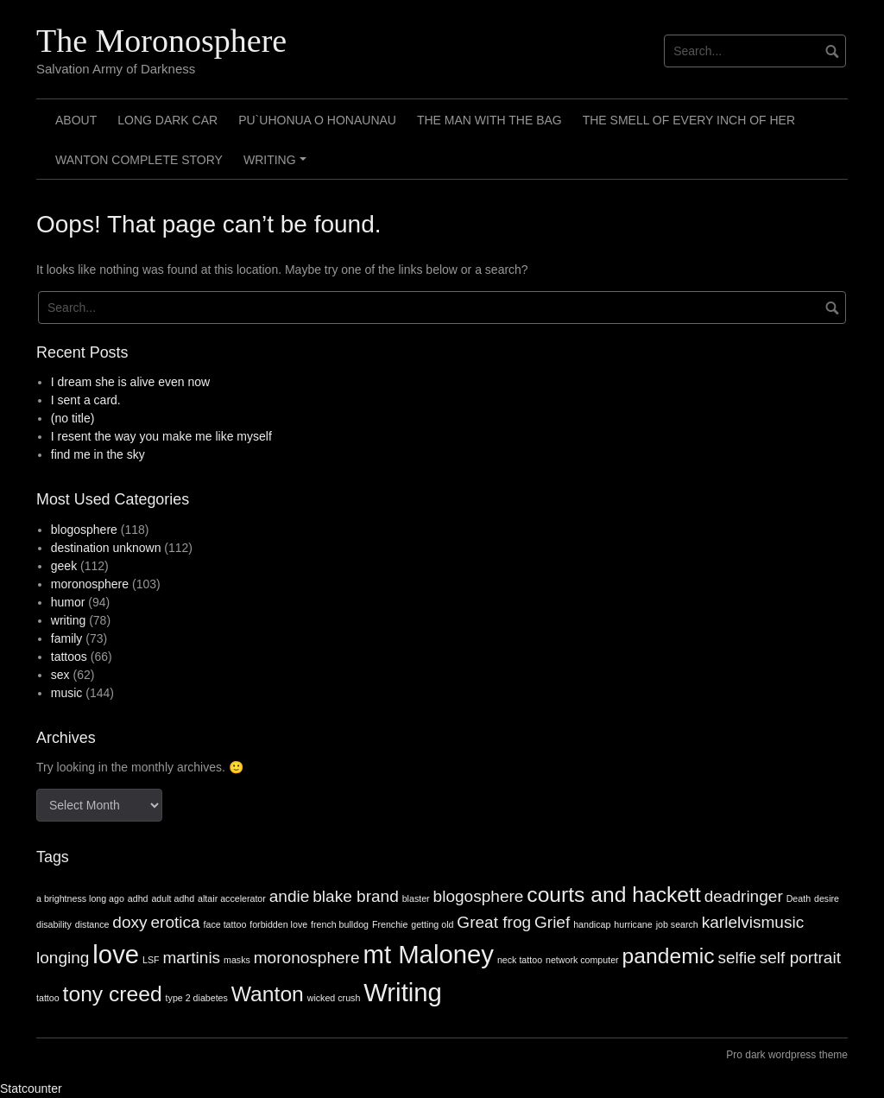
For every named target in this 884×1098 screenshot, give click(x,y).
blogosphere (84, 529)
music (67, 693)
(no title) (73, 418)
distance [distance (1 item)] (92, 924)
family (67, 638)
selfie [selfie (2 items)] (736, 958)
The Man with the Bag (489, 120)
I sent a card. (86, 400)
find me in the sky (98, 454)
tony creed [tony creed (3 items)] (112, 994)
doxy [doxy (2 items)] (129, 922)
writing (68, 620)
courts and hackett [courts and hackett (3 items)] (613, 894)
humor (68, 602)
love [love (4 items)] (115, 954)
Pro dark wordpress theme (787, 1055)
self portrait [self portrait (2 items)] (800, 958)
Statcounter (31, 1088)
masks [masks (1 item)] (237, 960)
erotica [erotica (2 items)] (174, 922)
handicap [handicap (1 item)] (591, 924)
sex (60, 675)
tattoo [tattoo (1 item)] (48, 998)
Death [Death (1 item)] (798, 898)
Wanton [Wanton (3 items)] (267, 994)
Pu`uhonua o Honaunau (317, 120)
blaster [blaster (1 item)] (416, 898)
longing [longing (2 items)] (62, 958)
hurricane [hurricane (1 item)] (633, 924)
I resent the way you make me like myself (161, 436)
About (76, 120)
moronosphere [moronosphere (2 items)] (307, 958)
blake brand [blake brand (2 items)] (356, 896)
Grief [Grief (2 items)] (552, 922)
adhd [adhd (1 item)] (138, 898)
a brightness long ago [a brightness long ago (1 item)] (80, 898)
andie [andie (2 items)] (289, 896)
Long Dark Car (167, 120)
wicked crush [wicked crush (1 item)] (334, 998)
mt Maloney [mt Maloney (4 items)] (428, 954)
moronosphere (90, 584)
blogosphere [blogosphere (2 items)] (478, 896)
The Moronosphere (161, 40)
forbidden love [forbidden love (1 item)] (278, 924)
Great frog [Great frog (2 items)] (494, 922)
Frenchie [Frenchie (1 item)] (389, 924)
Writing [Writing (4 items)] (402, 992)
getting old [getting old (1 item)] (432, 924)
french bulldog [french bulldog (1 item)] (340, 924)
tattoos (69, 656)
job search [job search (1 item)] (677, 924)
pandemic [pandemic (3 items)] (668, 956)
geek (64, 566)
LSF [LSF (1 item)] (151, 960)
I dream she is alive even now (130, 382)
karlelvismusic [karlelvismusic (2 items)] (753, 922)
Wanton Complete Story (139, 160)
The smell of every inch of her (689, 120)
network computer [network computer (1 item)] (582, 960)
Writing (277, 166)
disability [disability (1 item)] (54, 924)
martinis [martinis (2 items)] (191, 958)
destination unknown (106, 548)
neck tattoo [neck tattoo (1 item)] (519, 960)
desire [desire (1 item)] (826, 898)
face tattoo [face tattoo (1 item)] (225, 924)
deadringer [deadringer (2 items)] (743, 896)
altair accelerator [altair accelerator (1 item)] (232, 898)
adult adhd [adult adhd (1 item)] (172, 898)
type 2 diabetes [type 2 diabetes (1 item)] (197, 998)
